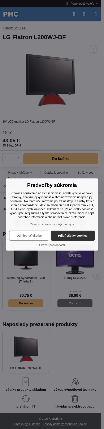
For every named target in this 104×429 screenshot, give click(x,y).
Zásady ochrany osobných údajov (52, 224)
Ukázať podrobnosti (52, 245)
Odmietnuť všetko (29, 235)
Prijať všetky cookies (73, 235)
